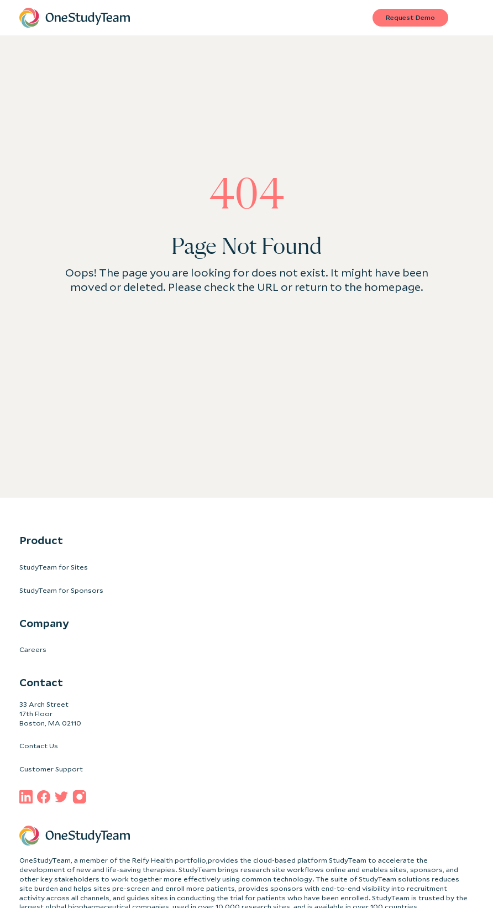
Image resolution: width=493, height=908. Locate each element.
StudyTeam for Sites (53, 567)
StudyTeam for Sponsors (61, 590)
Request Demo (410, 17)
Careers (32, 649)
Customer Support (51, 769)
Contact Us (38, 746)
